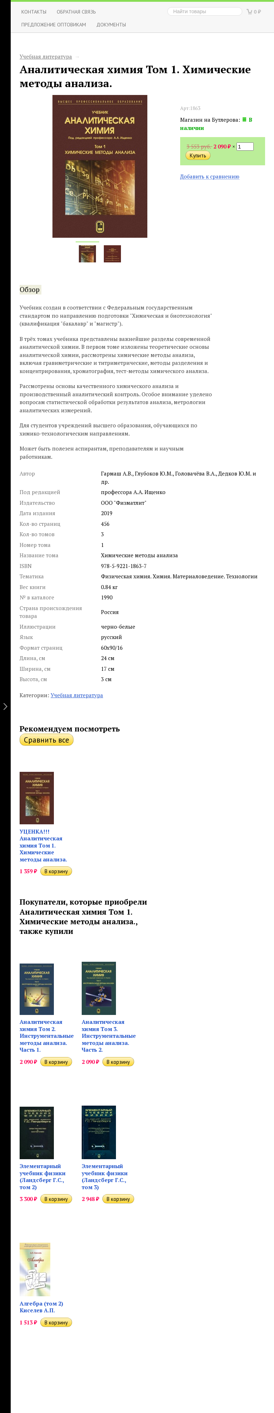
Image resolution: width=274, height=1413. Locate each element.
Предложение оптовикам (53, 24)
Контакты (33, 11)
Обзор (30, 289)
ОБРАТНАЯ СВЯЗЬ (76, 11)
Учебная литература (46, 56)
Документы (111, 24)
